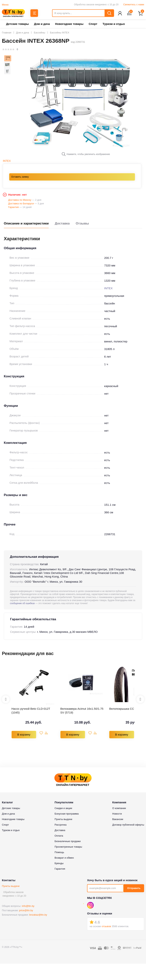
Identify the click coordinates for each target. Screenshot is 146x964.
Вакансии (117, 819)
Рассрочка (61, 825)
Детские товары (17, 24)
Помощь (59, 852)
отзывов (106, 926)
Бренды (59, 863)
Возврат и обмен (64, 858)
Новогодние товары (69, 24)
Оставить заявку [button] (20, 177)
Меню (5, 4)
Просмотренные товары (68, 847)
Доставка (62, 224)
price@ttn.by (26, 910)
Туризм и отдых (113, 24)
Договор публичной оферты (128, 825)
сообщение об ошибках (22, 603)
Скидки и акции (63, 808)
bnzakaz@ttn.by (38, 915)
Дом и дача (42, 24)
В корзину (23, 734)
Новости (117, 814)
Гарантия (60, 869)
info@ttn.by (28, 906)
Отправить (133, 888)
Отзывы (82, 224)
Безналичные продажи (68, 841)
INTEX (7, 161)
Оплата (59, 836)
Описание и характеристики (26, 224)
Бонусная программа (67, 814)
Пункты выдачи (11, 886)
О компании (119, 808)
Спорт (93, 24)
